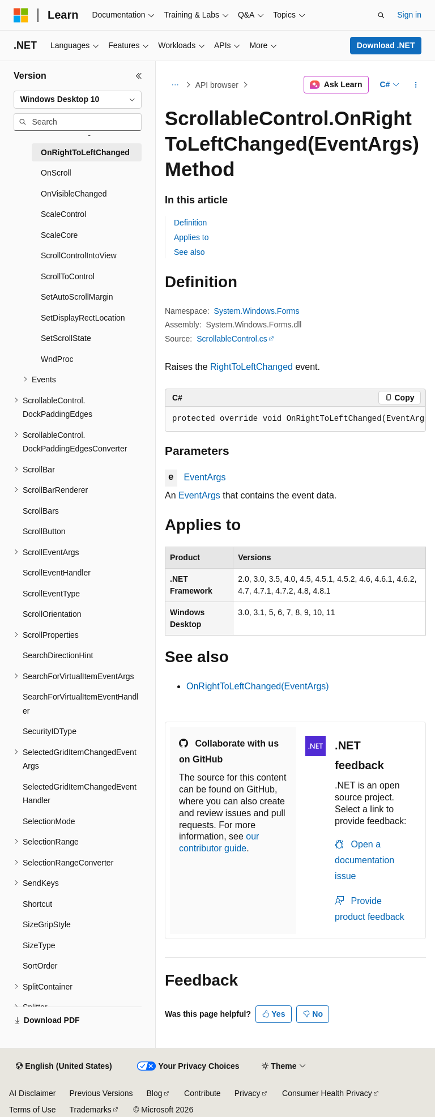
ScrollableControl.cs (232, 338)
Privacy (247, 1093)
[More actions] (416, 85)
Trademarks (90, 1109)
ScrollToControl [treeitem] (68, 276)
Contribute (202, 1093)
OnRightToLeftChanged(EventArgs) (257, 686)
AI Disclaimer (32, 1093)
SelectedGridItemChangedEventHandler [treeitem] (80, 793)
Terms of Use (32, 1109)
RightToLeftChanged (251, 367)
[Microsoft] (21, 15)
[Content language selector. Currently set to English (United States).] (63, 1067)
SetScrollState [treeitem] (66, 338)
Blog (155, 1093)
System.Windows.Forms (257, 311)
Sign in (409, 14)
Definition (190, 222)
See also (189, 252)
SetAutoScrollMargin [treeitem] (77, 296)
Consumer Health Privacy (327, 1093)
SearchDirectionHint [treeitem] (58, 655)
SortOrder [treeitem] (40, 965)
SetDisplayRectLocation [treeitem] (83, 317)
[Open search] (381, 15)
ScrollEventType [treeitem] (51, 593)
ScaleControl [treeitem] (63, 214)
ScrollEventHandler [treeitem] (57, 572)
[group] (295, 419)
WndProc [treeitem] (57, 359)
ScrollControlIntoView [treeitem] (79, 255)
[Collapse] (139, 76)
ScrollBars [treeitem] (41, 510)
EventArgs (205, 477)
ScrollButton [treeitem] (44, 531)
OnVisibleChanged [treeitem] (74, 193)
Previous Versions (101, 1093)
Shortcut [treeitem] (37, 904)
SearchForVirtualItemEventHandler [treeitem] (80, 703)
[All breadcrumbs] (175, 85)
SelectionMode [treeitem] (49, 821)
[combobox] (78, 100)
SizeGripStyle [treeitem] (47, 924)
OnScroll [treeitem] (56, 172)
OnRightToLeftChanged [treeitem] (85, 152)
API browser (216, 84)
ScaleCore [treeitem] (59, 235)
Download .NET (386, 45)
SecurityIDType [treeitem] (49, 731)
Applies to (191, 237)
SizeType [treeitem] (39, 945)
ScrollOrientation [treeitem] (52, 614)
